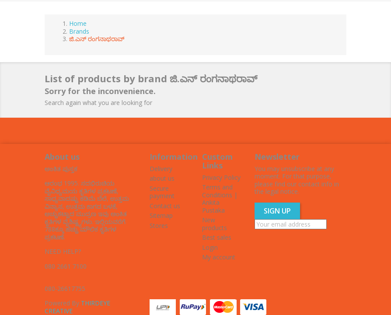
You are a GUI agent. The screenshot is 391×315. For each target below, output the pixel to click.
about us (162, 178)
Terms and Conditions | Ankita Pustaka (219, 198)
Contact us (165, 206)
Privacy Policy (221, 177)
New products (214, 224)
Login (210, 247)
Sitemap (161, 215)
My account (218, 257)
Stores (159, 225)
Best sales (216, 237)
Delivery (161, 168)
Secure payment (162, 192)
